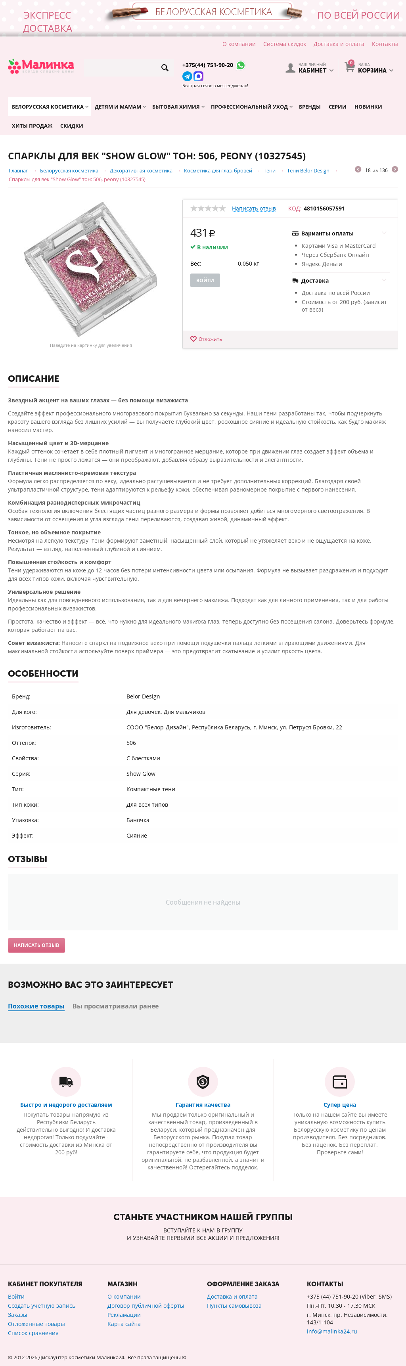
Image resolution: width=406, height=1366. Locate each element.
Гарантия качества (203, 1104)
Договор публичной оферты (145, 1305)
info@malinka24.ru (332, 1331)
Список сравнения (33, 1333)
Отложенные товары (36, 1324)
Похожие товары (36, 1006)
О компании (239, 44)
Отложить (210, 339)
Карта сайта (124, 1324)
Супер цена (340, 1104)
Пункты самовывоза (234, 1305)
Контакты (385, 44)
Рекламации (124, 1314)
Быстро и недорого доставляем (66, 1104)
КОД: (295, 208)
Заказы (17, 1314)
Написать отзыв (254, 209)
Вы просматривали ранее (116, 1006)
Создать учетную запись (41, 1305)
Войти (205, 280)
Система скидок (284, 44)
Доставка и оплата (339, 44)
